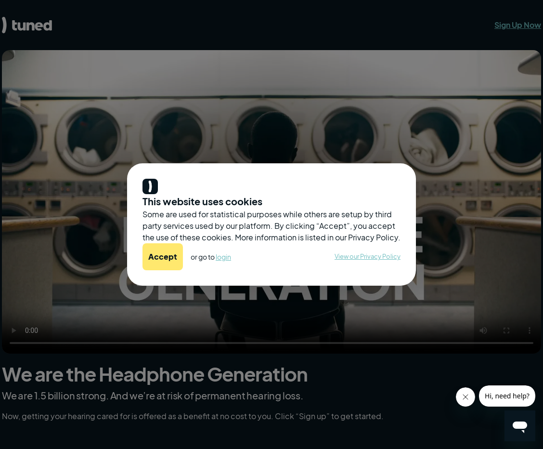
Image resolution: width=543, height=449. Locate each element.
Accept (162, 256)
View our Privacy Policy (368, 256)
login (223, 256)
